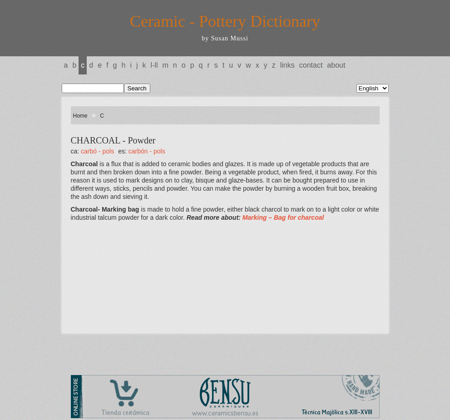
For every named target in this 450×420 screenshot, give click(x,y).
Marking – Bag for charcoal (283, 217)
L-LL (154, 65)
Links (287, 65)
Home (80, 116)
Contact (311, 65)
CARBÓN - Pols (147, 151)
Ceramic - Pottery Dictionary (225, 21)
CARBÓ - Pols (97, 151)
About (336, 65)
